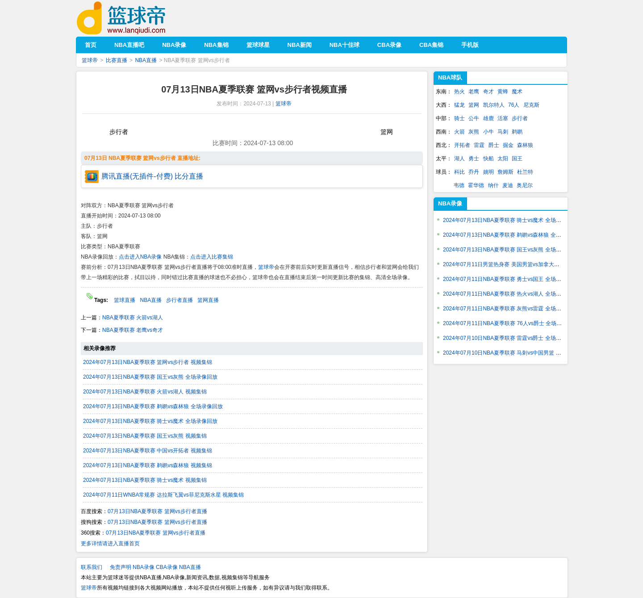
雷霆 (479, 145)
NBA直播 (146, 60)
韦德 (459, 185)
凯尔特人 (494, 105)
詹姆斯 (505, 172)
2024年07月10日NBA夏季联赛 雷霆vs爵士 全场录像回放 (510, 338)
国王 (517, 158)
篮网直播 (208, 300)
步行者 (520, 118)
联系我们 (91, 567)
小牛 (488, 132)
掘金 (508, 145)
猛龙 (459, 105)
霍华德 (476, 185)
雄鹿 (488, 118)
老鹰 (473, 91)
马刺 (502, 132)
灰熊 (473, 132)
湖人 (459, 158)
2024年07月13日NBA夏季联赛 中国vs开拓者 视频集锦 (147, 450)
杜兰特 (525, 172)
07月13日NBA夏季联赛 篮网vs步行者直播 (157, 511)
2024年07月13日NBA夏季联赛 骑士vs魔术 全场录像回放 (150, 421)
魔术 (517, 91)
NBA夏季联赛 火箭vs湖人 (132, 317)
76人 (513, 105)
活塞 (502, 118)
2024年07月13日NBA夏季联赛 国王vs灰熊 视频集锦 (145, 436)
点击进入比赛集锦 (211, 257)
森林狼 (525, 145)
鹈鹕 (517, 132)
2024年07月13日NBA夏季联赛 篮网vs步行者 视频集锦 (147, 362)
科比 (459, 172)
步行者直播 (179, 300)
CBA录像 (167, 567)
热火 (459, 91)
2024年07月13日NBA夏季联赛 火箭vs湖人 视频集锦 (145, 392)
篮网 (473, 105)
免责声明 (120, 567)
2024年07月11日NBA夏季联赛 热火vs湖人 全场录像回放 (510, 294)
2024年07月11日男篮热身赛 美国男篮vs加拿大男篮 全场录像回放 (520, 264)
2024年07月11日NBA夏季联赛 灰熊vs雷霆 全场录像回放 (510, 308)
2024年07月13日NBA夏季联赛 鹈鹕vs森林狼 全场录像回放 (153, 406)
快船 (488, 158)
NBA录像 (450, 203)
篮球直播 (124, 300)
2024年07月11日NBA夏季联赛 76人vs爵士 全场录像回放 (510, 323)
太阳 (502, 158)
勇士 (473, 158)
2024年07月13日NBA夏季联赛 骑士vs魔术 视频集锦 (145, 480)
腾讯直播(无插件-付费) (137, 176)
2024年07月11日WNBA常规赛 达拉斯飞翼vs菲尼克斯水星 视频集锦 (163, 495)
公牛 (473, 118)
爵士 (494, 145)
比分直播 (189, 176)
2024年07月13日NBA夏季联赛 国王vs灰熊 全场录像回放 (150, 377)
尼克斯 (531, 105)
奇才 (488, 91)
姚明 (488, 172)
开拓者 (462, 145)
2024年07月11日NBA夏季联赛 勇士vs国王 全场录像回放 (510, 279)
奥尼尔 (525, 185)
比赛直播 (116, 60)
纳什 (493, 185)
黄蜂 (502, 91)
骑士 (459, 118)
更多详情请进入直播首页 (110, 543)
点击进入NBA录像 (140, 257)
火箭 (459, 132)
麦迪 (507, 185)
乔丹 (473, 172)
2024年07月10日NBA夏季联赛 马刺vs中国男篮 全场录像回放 (515, 353)
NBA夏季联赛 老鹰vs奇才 (132, 330)
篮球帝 (134, 18)
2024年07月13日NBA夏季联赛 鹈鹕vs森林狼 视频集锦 (147, 465)
